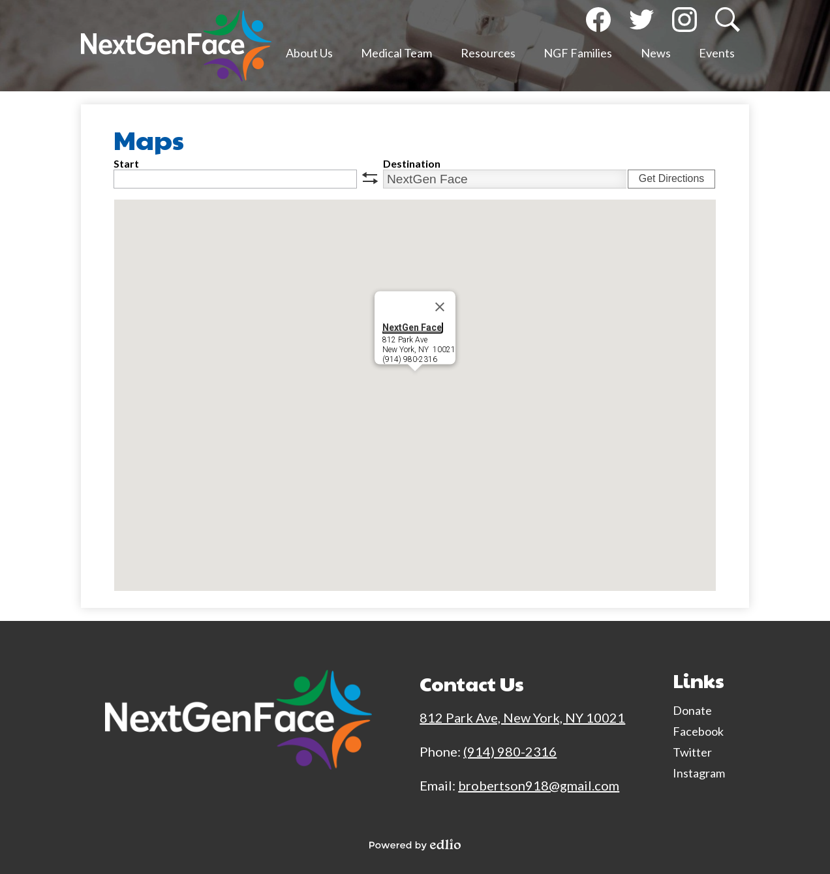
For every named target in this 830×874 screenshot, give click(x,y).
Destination (411, 163)
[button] (309, 55)
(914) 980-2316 (510, 751)
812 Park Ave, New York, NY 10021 (522, 717)
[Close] (439, 307)
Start (126, 163)
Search (726, 22)
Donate (692, 710)
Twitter (641, 22)
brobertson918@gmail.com (538, 785)
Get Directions (671, 178)
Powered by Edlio (415, 844)
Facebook (598, 22)
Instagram (684, 22)
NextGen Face (412, 327)
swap (370, 178)
